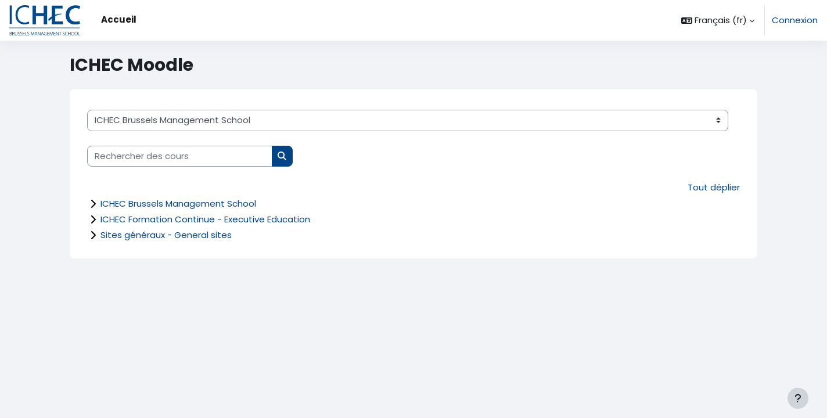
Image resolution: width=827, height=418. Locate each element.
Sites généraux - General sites (166, 235)
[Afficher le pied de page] (798, 398)
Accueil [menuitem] (118, 19)
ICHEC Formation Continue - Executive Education (205, 219)
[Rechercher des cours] (179, 156)
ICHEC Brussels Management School (178, 203)
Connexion (795, 20)
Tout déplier (714, 187)
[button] (718, 20)
